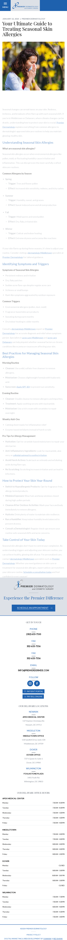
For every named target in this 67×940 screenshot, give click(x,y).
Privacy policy (34, 935)
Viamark (47, 939)
